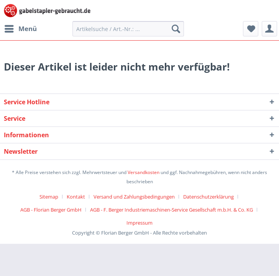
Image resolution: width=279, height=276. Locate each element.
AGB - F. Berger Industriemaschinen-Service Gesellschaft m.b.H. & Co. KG (171, 209)
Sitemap (48, 196)
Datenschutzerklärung (208, 196)
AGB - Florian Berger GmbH (51, 209)
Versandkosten (143, 172)
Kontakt (76, 196)
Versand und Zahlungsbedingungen (134, 196)
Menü (21, 28)
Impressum (139, 222)
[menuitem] (20, 28)
